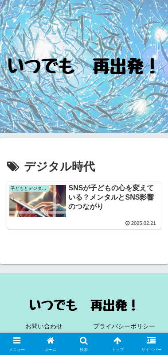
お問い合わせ (44, 326)
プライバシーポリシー (124, 326)
